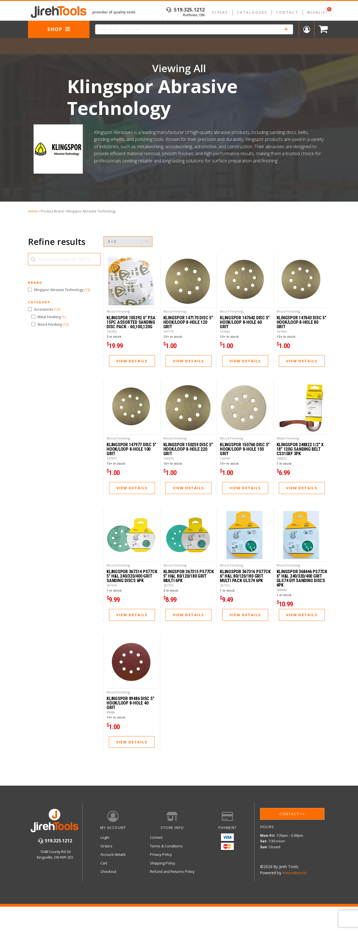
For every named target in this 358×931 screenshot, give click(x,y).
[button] (64, 290)
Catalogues (252, 12)
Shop (58, 29)
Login (104, 867)
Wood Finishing (118, 318)
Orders (106, 875)
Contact (287, 12)
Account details (113, 884)
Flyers (220, 12)
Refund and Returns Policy (172, 901)
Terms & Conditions (166, 875)
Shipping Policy (162, 892)
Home (33, 211)
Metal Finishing (288, 453)
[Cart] (322, 29)
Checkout (108, 901)
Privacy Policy (161, 884)
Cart (103, 892)
